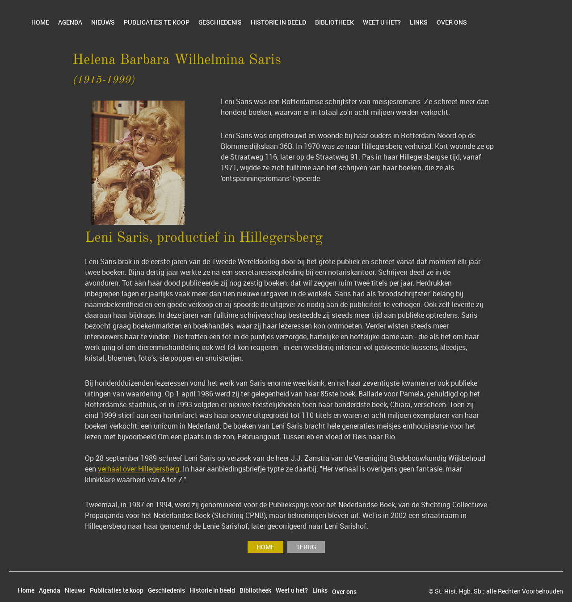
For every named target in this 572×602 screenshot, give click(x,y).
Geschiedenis (220, 22)
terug (306, 547)
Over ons (452, 22)
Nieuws (103, 22)
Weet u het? (382, 22)
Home (40, 22)
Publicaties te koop (156, 22)
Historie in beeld (278, 22)
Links (419, 22)
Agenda (70, 22)
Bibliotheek (334, 22)
